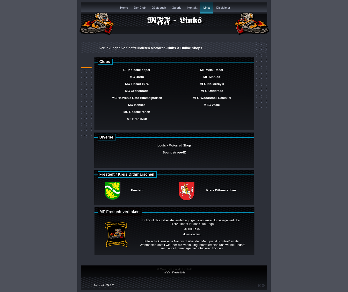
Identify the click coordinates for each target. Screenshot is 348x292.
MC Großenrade (137, 91)
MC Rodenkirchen (136, 112)
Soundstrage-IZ (174, 152)
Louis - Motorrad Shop (174, 145)
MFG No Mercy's (212, 84)
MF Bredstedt (137, 119)
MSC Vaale (212, 105)
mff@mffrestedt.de (174, 272)
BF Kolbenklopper (136, 70)
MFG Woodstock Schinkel (212, 98)
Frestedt (137, 190)
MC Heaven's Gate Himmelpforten (137, 98)
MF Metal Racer (211, 70)
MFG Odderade (212, 91)
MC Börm (137, 77)
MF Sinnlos (211, 77)
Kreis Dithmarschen (221, 190)
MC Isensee (136, 105)
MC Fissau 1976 (137, 84)
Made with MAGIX (104, 285)
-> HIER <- (192, 229)
